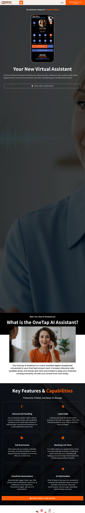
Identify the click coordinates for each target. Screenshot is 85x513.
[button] (21, 3)
